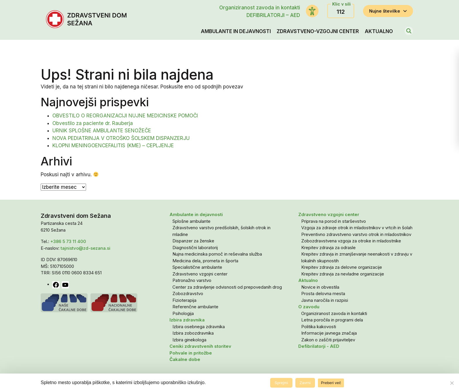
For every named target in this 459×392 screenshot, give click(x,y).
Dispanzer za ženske (193, 241)
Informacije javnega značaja (329, 333)
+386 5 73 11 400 (68, 241)
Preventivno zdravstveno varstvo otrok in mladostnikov (356, 234)
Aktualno (379, 31)
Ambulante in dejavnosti (236, 31)
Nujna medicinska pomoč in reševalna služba (217, 254)
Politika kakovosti (318, 326)
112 (341, 11)
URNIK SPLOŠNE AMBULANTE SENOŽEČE (101, 130)
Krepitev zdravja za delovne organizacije (341, 267)
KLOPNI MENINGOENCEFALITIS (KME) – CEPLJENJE (113, 145)
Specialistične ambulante (197, 267)
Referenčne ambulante (195, 306)
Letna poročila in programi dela (332, 320)
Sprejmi (281, 383)
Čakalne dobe (184, 359)
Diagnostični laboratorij (195, 247)
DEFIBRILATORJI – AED (273, 15)
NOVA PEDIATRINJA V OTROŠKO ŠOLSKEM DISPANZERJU (121, 138)
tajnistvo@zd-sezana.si (85, 248)
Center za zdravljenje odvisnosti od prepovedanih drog (227, 287)
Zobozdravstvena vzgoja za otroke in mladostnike (351, 241)
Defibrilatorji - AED (318, 346)
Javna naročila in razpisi (324, 300)
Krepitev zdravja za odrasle (328, 247)
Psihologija (183, 313)
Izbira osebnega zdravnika (198, 326)
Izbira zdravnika (187, 320)
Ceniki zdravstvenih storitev (200, 346)
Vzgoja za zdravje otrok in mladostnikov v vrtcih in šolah (356, 227)
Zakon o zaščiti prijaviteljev (328, 340)
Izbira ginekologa (189, 340)
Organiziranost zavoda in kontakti (259, 8)
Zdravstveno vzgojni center (199, 274)
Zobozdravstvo (187, 293)
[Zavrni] (452, 383)
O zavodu (308, 306)
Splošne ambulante (191, 221)
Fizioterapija (184, 300)
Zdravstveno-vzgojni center (318, 31)
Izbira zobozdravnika (193, 333)
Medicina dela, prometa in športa (205, 260)
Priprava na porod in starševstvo (333, 221)
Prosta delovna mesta (323, 293)
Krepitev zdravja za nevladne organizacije (342, 274)
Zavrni (305, 383)
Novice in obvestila (320, 287)
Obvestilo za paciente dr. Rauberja (92, 123)
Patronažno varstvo (191, 280)
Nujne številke (388, 11)
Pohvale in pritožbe (190, 353)
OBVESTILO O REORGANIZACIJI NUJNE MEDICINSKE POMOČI (125, 116)
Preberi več (331, 383)
